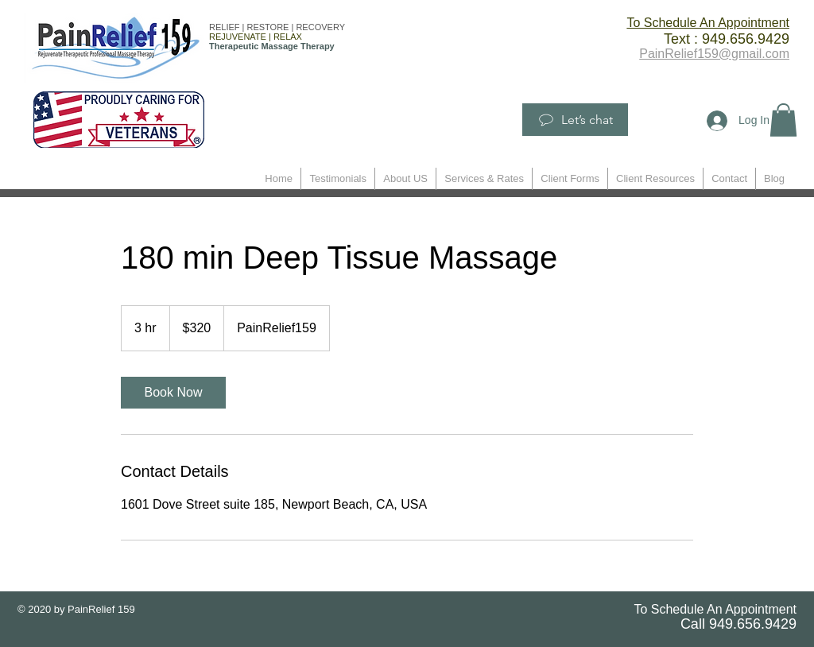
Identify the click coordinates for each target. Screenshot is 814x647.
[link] (173, 393)
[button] (783, 120)
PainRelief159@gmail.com (714, 53)
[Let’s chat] (575, 119)
